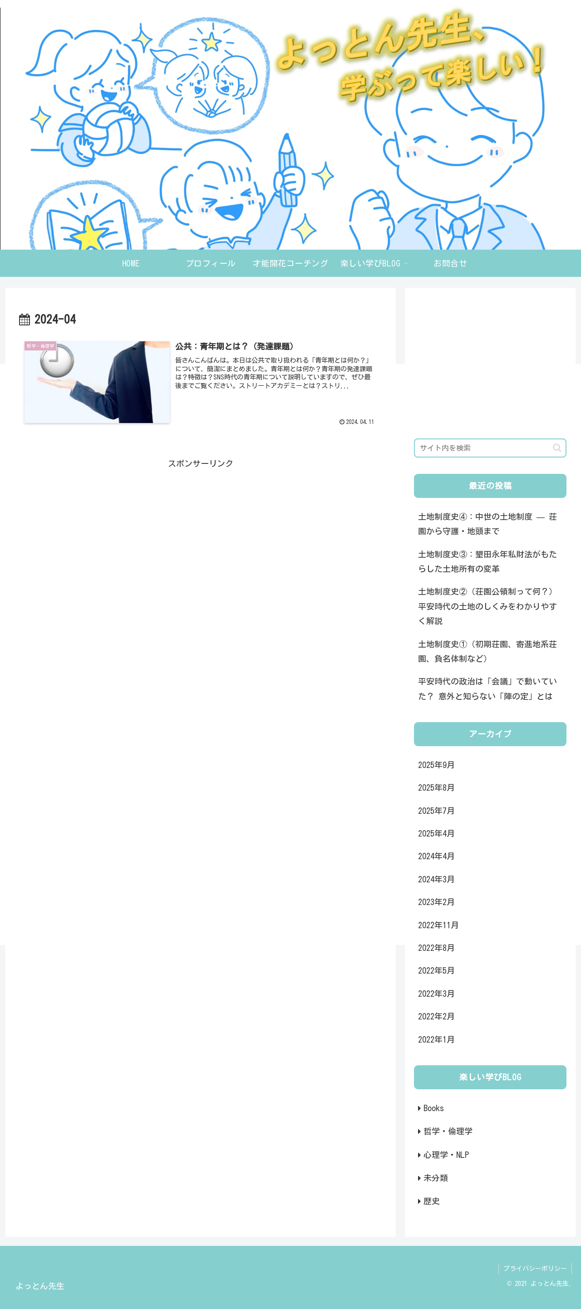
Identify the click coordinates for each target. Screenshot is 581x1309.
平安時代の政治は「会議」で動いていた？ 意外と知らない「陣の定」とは (487, 688)
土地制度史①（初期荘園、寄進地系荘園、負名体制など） (487, 651)
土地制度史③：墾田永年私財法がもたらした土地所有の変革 (487, 561)
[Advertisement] (200, 534)
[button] (557, 448)
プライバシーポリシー (535, 1268)
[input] (490, 448)
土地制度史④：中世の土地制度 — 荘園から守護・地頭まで (487, 523)
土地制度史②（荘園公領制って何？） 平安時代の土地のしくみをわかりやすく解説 (487, 606)
